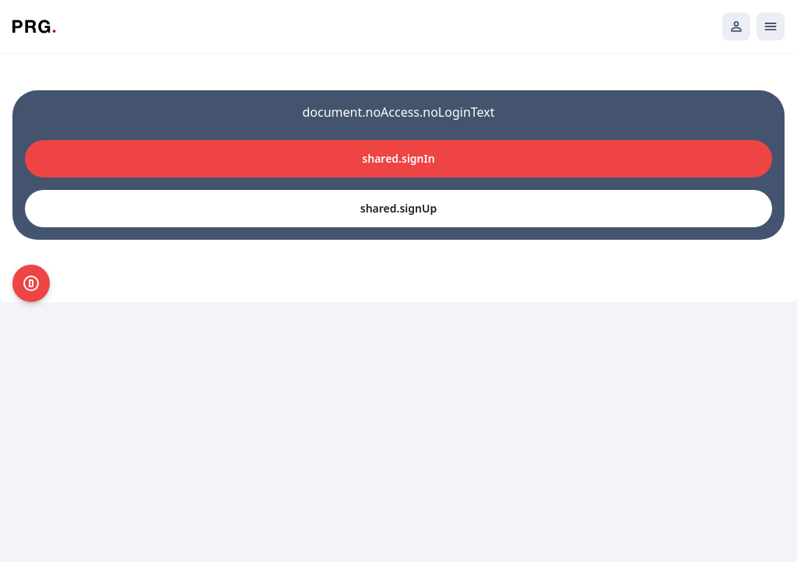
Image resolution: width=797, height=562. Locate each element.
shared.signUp (398, 208)
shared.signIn (398, 158)
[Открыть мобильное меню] (771, 26)
